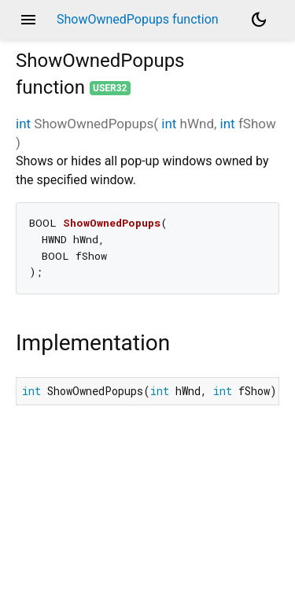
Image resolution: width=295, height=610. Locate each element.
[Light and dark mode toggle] (258, 19)
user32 (110, 88)
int (23, 123)
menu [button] (28, 19)
